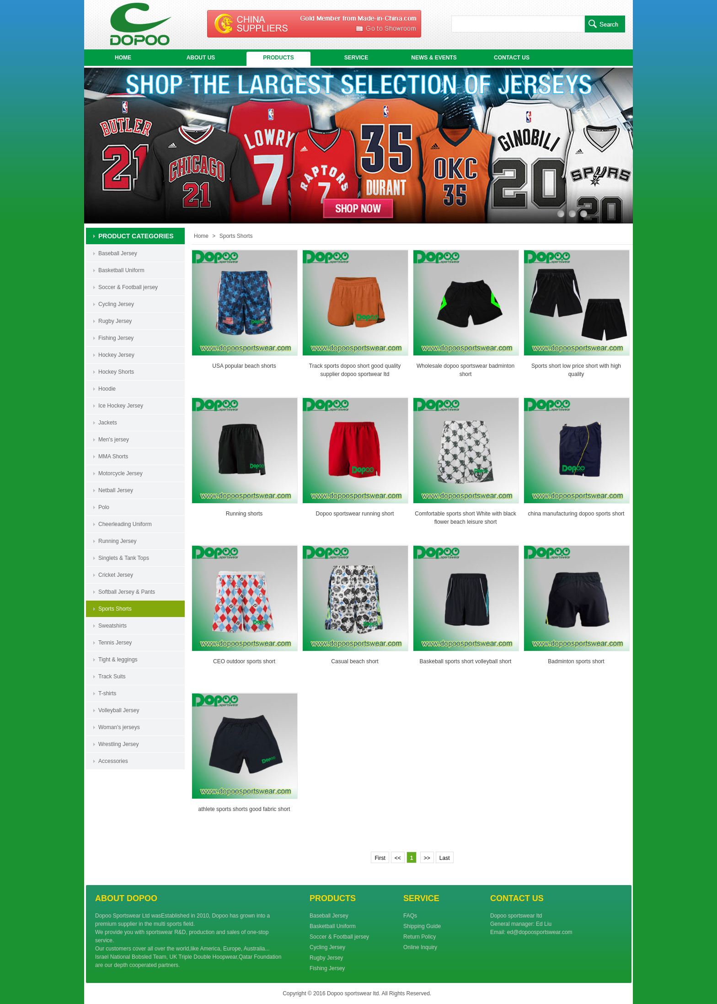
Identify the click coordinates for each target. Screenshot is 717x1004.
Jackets (107, 422)
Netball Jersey (115, 490)
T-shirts (107, 693)
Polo (103, 507)
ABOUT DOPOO (126, 898)
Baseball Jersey (117, 253)
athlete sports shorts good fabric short (244, 809)
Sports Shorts (115, 609)
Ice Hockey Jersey (120, 406)
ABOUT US (201, 57)
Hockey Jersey (116, 355)
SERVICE (356, 57)
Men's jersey (113, 439)
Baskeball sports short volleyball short (466, 661)
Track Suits (112, 676)
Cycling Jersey (116, 304)
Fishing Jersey (116, 338)
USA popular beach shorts (244, 366)
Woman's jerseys (119, 727)
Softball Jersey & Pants (126, 592)
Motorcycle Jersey (120, 473)
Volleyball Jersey (118, 710)
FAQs (410, 916)
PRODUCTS (278, 57)
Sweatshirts (112, 626)
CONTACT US (512, 57)
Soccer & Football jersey (128, 287)
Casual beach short (354, 661)
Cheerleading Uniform (125, 524)
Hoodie (107, 389)
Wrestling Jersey (118, 744)
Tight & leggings (118, 659)
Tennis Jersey (115, 642)
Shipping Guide (422, 926)
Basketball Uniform (121, 270)
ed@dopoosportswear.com (540, 932)
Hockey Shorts (116, 372)
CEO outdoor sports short (244, 661)
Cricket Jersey (115, 575)
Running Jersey (117, 541)
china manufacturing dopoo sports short (576, 513)
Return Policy (419, 937)
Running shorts (244, 513)
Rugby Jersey (115, 321)
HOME (123, 57)
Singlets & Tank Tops (123, 558)
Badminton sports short (576, 661)
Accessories (113, 761)
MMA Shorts (113, 456)
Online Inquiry (420, 947)
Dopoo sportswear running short (355, 513)
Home (201, 236)
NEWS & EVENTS (433, 57)
